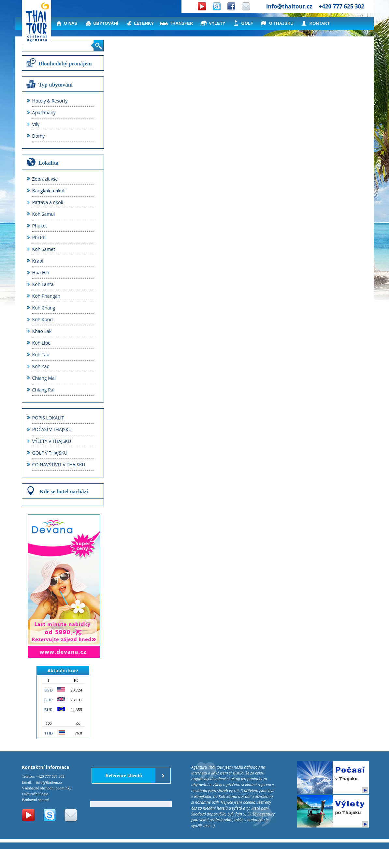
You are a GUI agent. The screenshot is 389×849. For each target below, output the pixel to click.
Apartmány (44, 112)
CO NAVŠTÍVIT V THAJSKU (58, 464)
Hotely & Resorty (50, 101)
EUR (48, 709)
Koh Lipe (41, 343)
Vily (35, 124)
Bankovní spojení (35, 800)
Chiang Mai (44, 378)
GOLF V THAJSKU (49, 453)
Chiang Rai (43, 390)
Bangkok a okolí (48, 190)
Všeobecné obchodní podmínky (46, 788)
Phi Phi (39, 237)
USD (48, 690)
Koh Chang (43, 308)
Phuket (39, 226)
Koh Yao (41, 366)
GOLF (247, 23)
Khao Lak (41, 331)
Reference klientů (123, 775)
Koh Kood (42, 319)
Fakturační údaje (35, 794)
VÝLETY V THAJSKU (51, 441)
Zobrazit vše (45, 179)
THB (48, 733)
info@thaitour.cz (289, 6)
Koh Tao (41, 354)
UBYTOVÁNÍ (105, 23)
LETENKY (144, 23)
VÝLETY (217, 23)
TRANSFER (181, 23)
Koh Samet (43, 249)
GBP (48, 699)
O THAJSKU (281, 23)
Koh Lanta (43, 284)
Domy (38, 136)
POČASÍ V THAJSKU (52, 429)
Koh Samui (43, 214)
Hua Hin (41, 272)
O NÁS (70, 23)
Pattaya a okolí (47, 202)
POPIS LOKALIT (48, 418)
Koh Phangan (46, 296)
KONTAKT (320, 23)
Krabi (37, 261)
